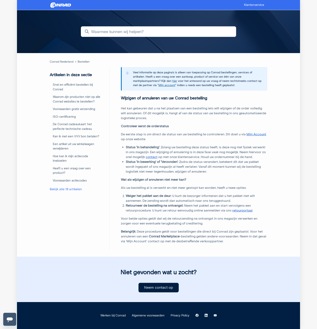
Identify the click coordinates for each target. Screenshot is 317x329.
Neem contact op (158, 287)
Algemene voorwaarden (148, 315)
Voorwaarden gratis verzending (74, 109)
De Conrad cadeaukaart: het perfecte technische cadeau (72, 126)
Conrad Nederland (61, 61)
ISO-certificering (64, 117)
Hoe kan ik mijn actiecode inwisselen (70, 158)
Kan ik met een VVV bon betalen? (76, 136)
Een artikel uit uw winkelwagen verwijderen (73, 146)
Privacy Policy (180, 315)
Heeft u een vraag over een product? (72, 171)
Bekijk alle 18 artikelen (66, 189)
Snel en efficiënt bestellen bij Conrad (73, 87)
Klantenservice (254, 5)
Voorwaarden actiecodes (70, 180)
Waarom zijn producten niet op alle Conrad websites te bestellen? (76, 99)
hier (174, 81)
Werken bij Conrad (113, 315)
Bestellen (84, 61)
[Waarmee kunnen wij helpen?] (158, 31)
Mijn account (166, 85)
